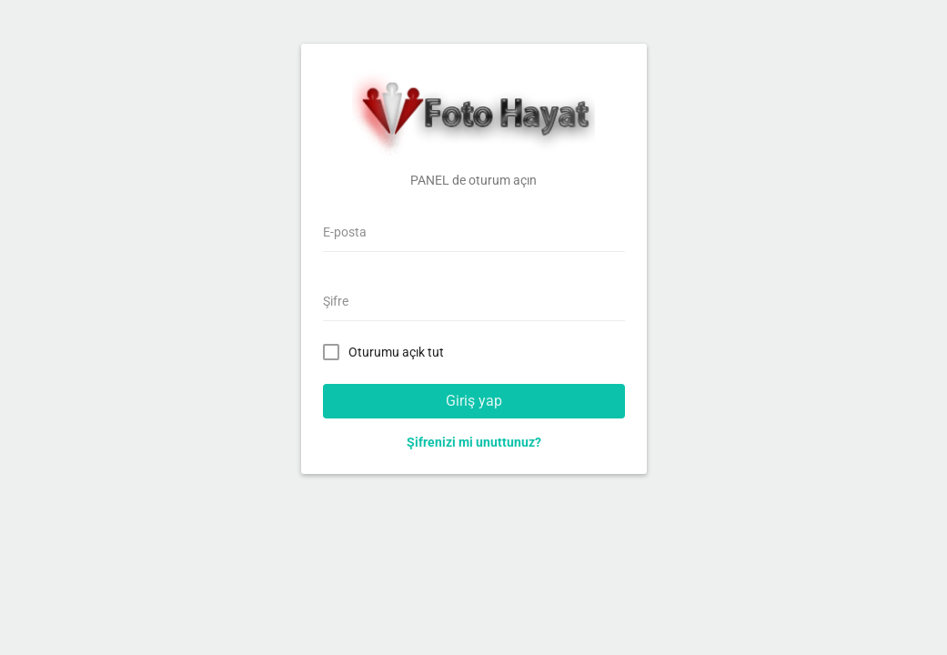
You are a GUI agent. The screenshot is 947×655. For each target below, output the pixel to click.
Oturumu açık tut (387, 351)
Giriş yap (474, 400)
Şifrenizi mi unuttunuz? (474, 442)
